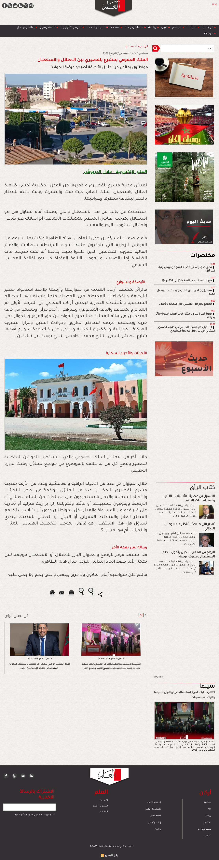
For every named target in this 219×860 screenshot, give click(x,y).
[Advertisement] (104, 429)
